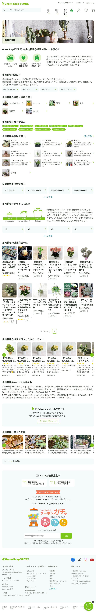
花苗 (51, 576)
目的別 (56, 11)
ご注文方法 (30, 571)
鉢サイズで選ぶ (66, 89)
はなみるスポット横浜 (79, 583)
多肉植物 (16, 461)
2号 (6, 229)
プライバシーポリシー (34, 607)
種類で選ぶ (26, 89)
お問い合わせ (90, 3)
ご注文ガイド (80, 3)
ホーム (6, 461)
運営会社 (75, 607)
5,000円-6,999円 (57, 190)
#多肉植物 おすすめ (59, 129)
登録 (66, 536)
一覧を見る (87, 136)
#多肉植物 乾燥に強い (26, 129)
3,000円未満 (10, 190)
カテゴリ (48, 11)
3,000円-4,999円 (34, 190)
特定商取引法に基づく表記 (17, 607)
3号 (29, 229)
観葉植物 (53, 571)
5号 (75, 229)
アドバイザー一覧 (64, 607)
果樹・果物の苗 (55, 583)
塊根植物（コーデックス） (58, 581)
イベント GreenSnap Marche (81, 581)
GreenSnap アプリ (78, 573)
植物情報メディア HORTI (80, 576)
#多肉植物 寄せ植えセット (58, 126)
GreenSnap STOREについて (66, 3)
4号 (52, 229)
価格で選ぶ (45, 89)
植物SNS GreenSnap (79, 571)
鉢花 (51, 578)
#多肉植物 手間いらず (75, 126)
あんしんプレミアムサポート (36, 573)
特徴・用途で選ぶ (9, 89)
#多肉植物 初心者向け (10, 129)
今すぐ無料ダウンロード (48, 421)
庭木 (51, 586)
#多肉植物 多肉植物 (26, 126)
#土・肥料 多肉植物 (41, 126)
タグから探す (65, 13)
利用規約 (4, 607)
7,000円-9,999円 (80, 190)
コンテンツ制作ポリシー (50, 607)
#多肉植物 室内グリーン (10, 126)
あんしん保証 (31, 576)
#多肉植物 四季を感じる (42, 129)
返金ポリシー (31, 581)
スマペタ (75, 578)
